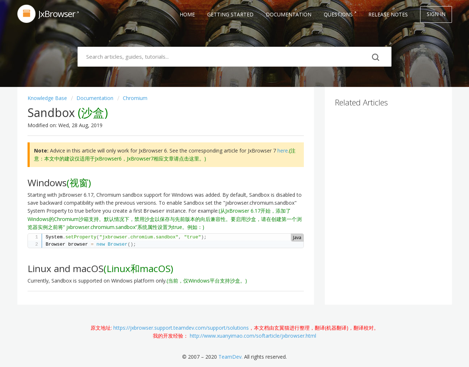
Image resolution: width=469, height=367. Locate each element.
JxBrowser (56, 14)
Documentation (288, 14)
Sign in (436, 14)
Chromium (135, 98)
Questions (338, 14)
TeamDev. (230, 356)
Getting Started (230, 14)
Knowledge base (48, 98)
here (282, 150)
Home (187, 14)
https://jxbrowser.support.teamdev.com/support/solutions (181, 327)
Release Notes (388, 14)
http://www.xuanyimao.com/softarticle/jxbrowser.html (253, 335)
